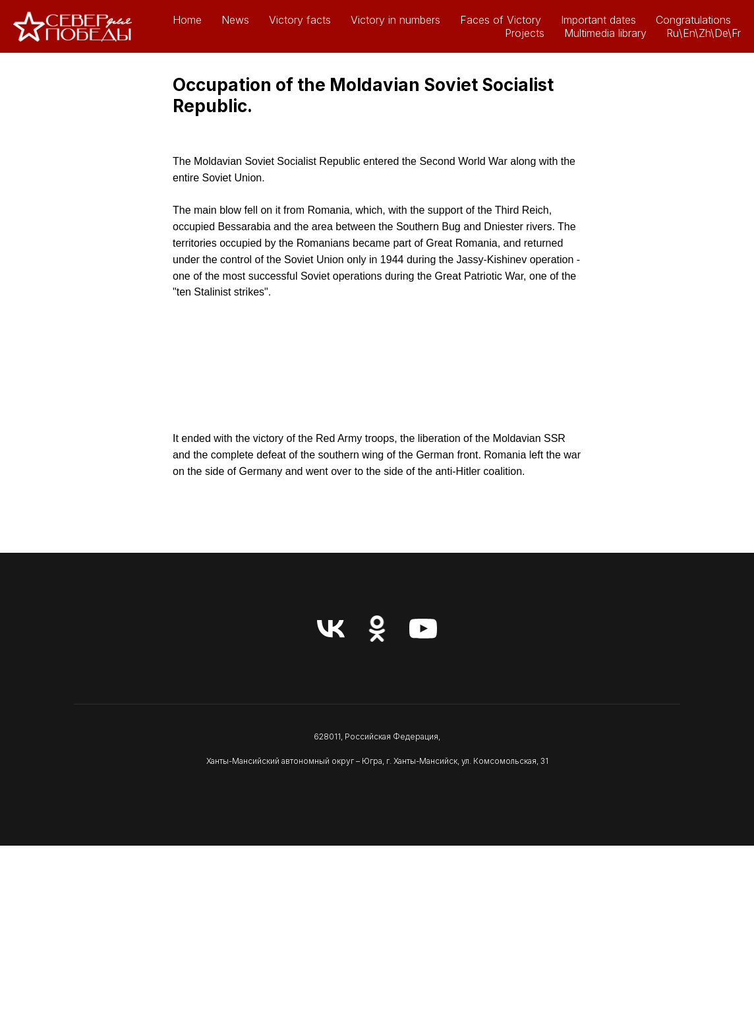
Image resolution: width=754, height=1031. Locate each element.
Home (187, 19)
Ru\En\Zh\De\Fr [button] (703, 33)
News (235, 19)
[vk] (330, 628)
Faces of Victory (500, 19)
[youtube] (423, 628)
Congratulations (693, 19)
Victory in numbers (395, 19)
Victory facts (300, 19)
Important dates (598, 19)
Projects (524, 33)
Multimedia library (605, 33)
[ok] (377, 628)
